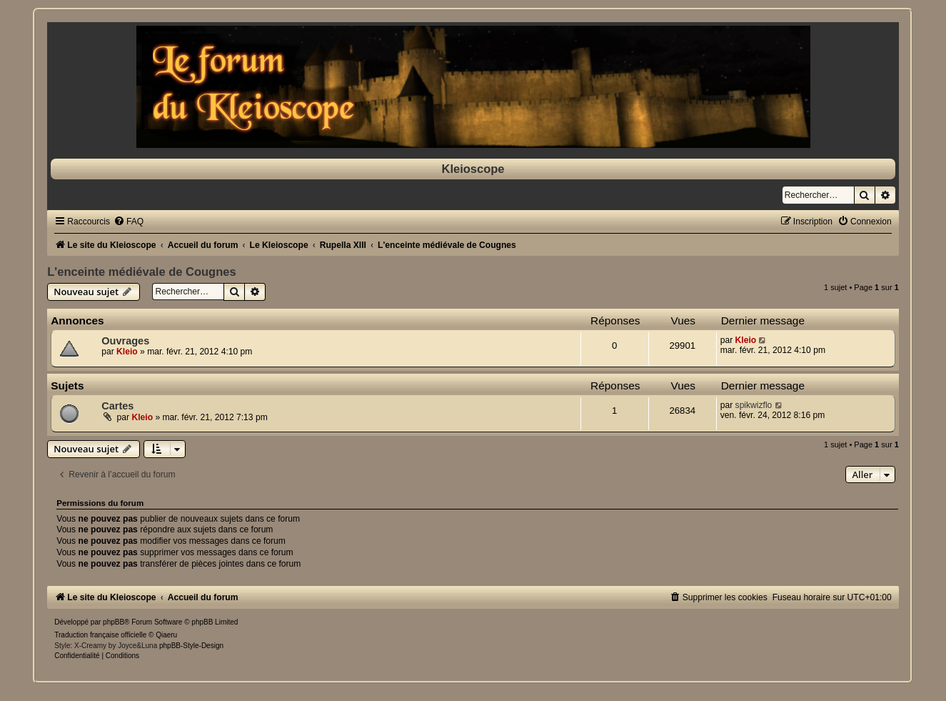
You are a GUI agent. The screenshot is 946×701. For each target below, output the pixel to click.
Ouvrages (125, 341)
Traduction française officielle (100, 635)
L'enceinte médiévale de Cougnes (141, 271)
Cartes (117, 406)
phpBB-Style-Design (191, 646)
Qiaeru (166, 635)
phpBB (113, 622)
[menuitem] (129, 222)
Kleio (127, 352)
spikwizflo (754, 405)
